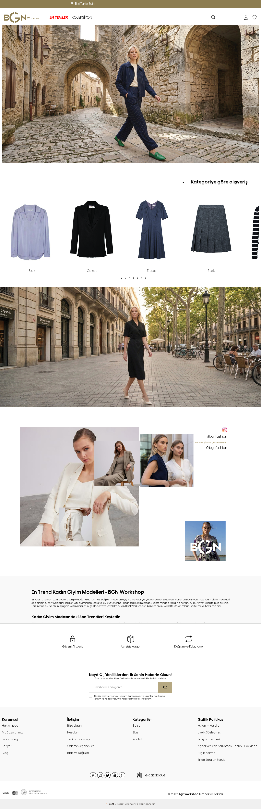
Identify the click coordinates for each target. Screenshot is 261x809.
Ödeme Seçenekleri (80, 746)
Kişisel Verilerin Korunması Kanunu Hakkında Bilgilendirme (227, 749)
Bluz (135, 732)
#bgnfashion (217, 436)
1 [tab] (117, 277)
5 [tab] (133, 277)
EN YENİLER (56, 17)
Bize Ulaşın (74, 725)
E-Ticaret (119, 804)
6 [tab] (137, 277)
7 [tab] (141, 277)
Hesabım (73, 732)
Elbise (136, 725)
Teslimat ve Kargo (79, 739)
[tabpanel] (32, 234)
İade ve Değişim (78, 753)
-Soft (110, 804)
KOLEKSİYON (79, 17)
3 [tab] (125, 277)
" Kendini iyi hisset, (210, 445)
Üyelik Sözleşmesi (209, 732)
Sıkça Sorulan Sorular (212, 760)
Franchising (10, 739)
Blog (5, 753)
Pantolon (139, 739)
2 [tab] (121, 277)
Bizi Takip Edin (82, 3)
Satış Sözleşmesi (209, 739)
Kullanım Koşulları (209, 725)
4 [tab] (129, 277)
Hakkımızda (10, 725)
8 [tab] (145, 277)
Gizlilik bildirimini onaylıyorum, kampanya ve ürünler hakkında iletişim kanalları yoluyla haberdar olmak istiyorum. (129, 697)
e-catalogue (155, 775)
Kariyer (6, 746)
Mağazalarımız (12, 732)
